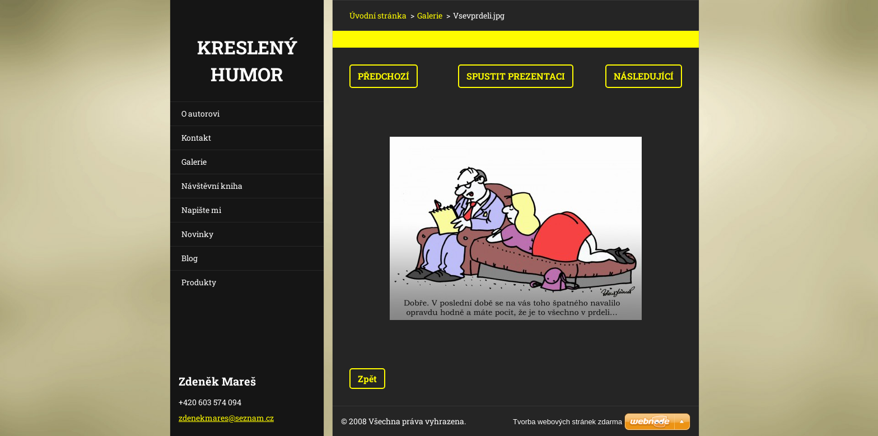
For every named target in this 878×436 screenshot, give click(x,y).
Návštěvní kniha (211, 185)
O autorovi (200, 113)
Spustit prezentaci (515, 76)
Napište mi (201, 210)
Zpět (367, 378)
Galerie (194, 161)
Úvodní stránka (378, 15)
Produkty (198, 282)
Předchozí (383, 76)
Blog (189, 258)
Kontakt (196, 137)
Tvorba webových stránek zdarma (567, 422)
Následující (644, 76)
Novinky (197, 234)
